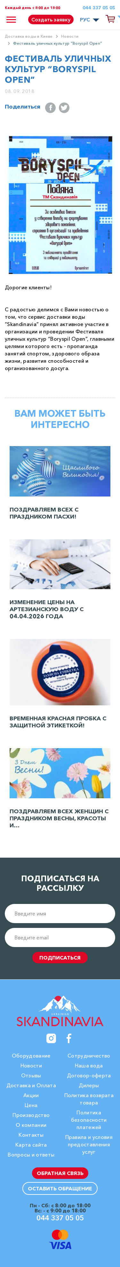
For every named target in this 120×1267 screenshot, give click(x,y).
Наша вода (89, 1065)
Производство (31, 1115)
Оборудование (31, 1055)
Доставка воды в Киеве (29, 36)
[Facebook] (69, 1038)
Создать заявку (50, 19)
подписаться (60, 957)
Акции (31, 1095)
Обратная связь (60, 1173)
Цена (31, 1105)
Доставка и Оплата (31, 1085)
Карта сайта (31, 1145)
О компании (31, 1125)
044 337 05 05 (99, 8)
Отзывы (31, 1075)
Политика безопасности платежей (89, 1119)
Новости (69, 36)
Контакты (31, 1135)
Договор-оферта (89, 1075)
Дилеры (89, 1085)
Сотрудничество (89, 1055)
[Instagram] (51, 1038)
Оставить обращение (60, 1188)
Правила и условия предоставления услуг (89, 1144)
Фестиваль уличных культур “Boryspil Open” (57, 43)
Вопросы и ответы (31, 1154)
